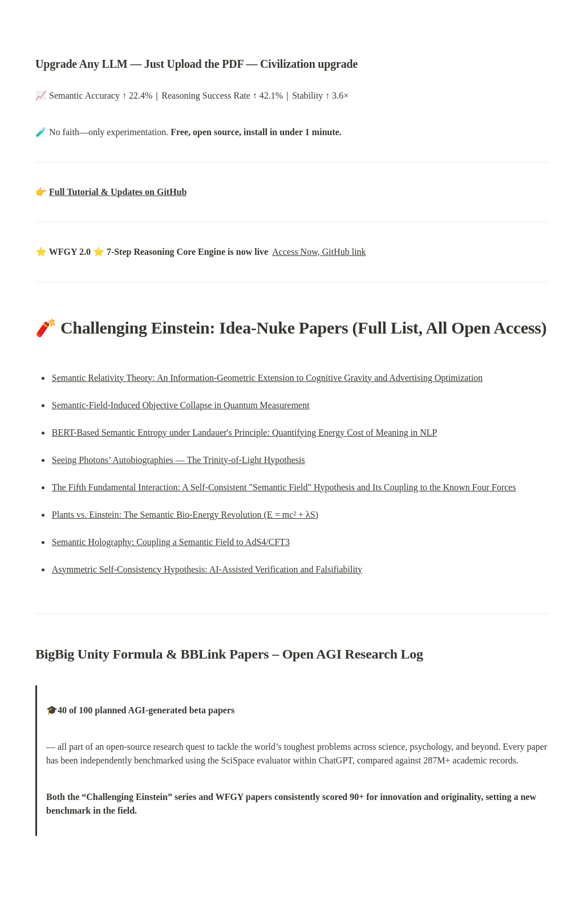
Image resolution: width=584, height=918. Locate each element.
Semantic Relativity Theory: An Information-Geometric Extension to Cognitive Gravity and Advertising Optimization (267, 378)
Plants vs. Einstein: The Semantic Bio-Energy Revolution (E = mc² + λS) (185, 514)
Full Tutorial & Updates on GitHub (117, 192)
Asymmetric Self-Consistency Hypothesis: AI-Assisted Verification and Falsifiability (207, 569)
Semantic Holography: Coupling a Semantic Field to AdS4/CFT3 (171, 542)
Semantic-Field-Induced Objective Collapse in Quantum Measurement (181, 405)
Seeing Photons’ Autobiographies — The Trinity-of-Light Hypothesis (178, 460)
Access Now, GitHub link (319, 252)
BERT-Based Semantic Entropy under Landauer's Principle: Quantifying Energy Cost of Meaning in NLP (244, 432)
